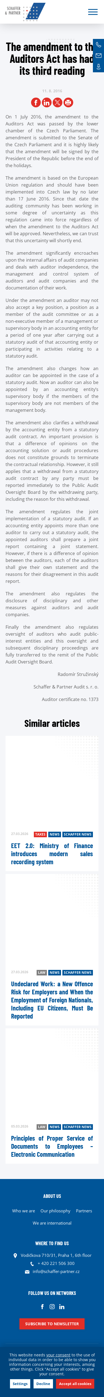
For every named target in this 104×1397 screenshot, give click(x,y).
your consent (58, 1355)
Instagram (52, 1306)
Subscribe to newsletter (52, 1323)
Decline (43, 1383)
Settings (20, 1383)
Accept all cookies (75, 1383)
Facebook (42, 1306)
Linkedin (62, 1306)
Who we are (23, 1210)
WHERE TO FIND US (52, 1243)
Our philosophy (55, 1210)
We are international (52, 1223)
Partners (84, 1210)
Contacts (98, 66)
